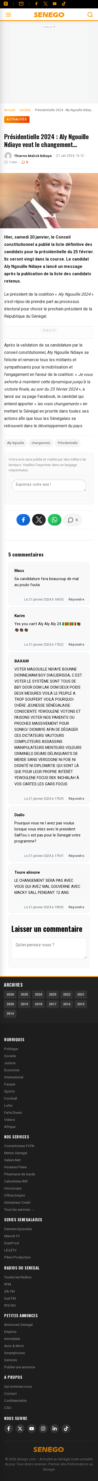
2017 (52, 1004)
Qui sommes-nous (18, 1386)
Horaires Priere (15, 1167)
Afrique (9, 1127)
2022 (66, 994)
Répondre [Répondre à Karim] (76, 644)
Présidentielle (68, 443)
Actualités (17, 119)
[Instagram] (43, 1428)
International (13, 1077)
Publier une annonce (19, 1367)
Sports (9, 1091)
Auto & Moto (14, 1346)
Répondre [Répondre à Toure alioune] (76, 907)
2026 (10, 994)
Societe (10, 1056)
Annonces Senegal (18, 1325)
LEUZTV (10, 1250)
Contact (10, 1394)
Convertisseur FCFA (19, 1146)
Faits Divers (13, 1113)
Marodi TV (12, 1236)
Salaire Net (12, 1160)
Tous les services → (19, 1210)
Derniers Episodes (18, 1229)
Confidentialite (15, 1401)
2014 (10, 1013)
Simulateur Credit (17, 1202)
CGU (7, 1408)
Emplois (10, 1332)
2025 (24, 994)
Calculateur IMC (16, 1181)
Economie (11, 1070)
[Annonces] (5, 3)
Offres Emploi (14, 1195)
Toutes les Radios (17, 1277)
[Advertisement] (49, 64)
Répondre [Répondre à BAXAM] (76, 799)
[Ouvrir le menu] (8, 14)
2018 (38, 1004)
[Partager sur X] (39, 520)
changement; (40, 443)
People (9, 1084)
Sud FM (10, 1298)
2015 (80, 1004)
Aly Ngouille (15, 443)
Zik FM (9, 1291)
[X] (20, 1428)
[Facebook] (36, 4)
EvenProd (11, 1243)
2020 (10, 1004)
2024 (38, 994)
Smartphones (14, 1353)
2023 (52, 994)
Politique (11, 1049)
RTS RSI (10, 1305)
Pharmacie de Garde (19, 1174)
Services (10, 1360)
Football (10, 1098)
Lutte (8, 1105)
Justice (9, 1063)
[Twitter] (45, 4)
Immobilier (12, 1339)
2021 (80, 994)
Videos (9, 1120)
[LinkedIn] (54, 1428)
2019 (24, 1004)
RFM (7, 1284)
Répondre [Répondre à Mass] (76, 599)
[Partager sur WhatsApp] (54, 520)
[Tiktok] (64, 4)
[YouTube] (55, 4)
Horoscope (12, 1188)
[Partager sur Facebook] (23, 520)
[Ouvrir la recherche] (90, 14)
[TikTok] (66, 1428)
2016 (66, 1004)
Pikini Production (17, 1257)
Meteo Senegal (15, 1153)
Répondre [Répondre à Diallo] (76, 856)
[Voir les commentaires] (73, 520)
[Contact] (21, 3)
